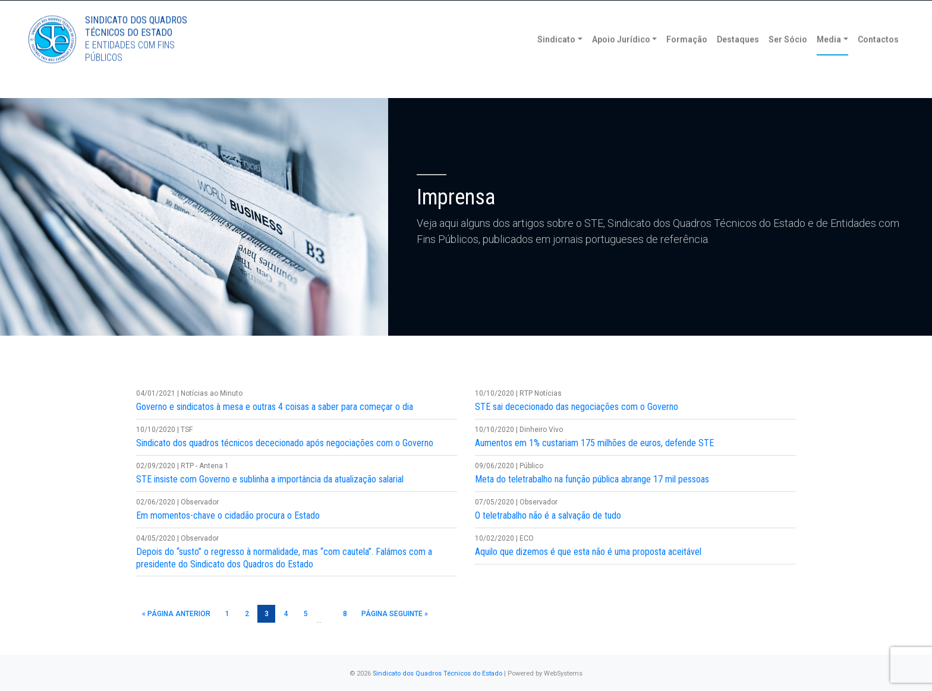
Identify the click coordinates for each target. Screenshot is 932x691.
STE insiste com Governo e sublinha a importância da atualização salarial (270, 479)
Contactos (878, 59)
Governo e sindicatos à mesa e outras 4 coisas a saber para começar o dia (274, 406)
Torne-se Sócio (789, 10)
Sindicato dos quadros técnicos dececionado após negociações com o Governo (284, 443)
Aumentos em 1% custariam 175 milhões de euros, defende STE (594, 443)
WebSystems (563, 673)
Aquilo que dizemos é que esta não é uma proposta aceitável (588, 551)
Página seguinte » (394, 614)
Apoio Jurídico (621, 59)
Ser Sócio (788, 59)
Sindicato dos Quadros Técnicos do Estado (437, 673)
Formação (686, 59)
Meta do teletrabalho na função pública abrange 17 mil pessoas (592, 479)
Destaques (738, 59)
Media (829, 59)
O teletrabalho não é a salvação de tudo (548, 515)
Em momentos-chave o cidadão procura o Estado (228, 515)
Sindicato (556, 59)
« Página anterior (176, 614)
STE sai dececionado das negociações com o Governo (576, 406)
